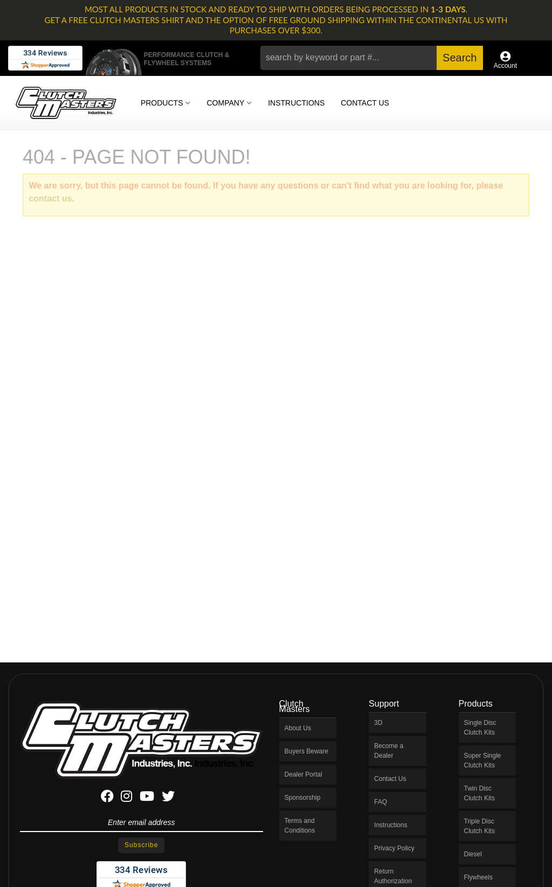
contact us (50, 198)
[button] (371, 58)
